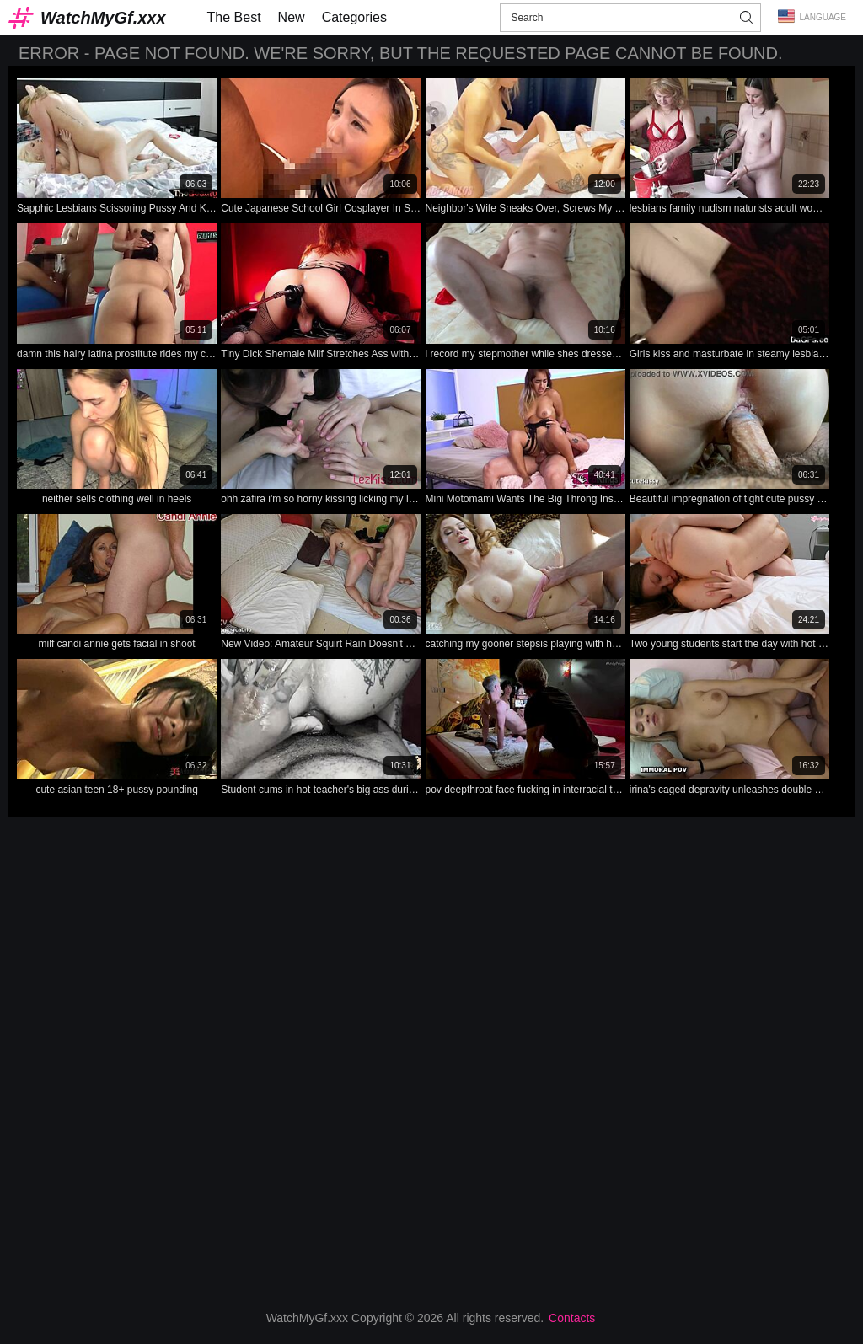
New (291, 17)
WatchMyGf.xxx (103, 17)
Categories (354, 17)
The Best (234, 17)
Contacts (572, 1318)
